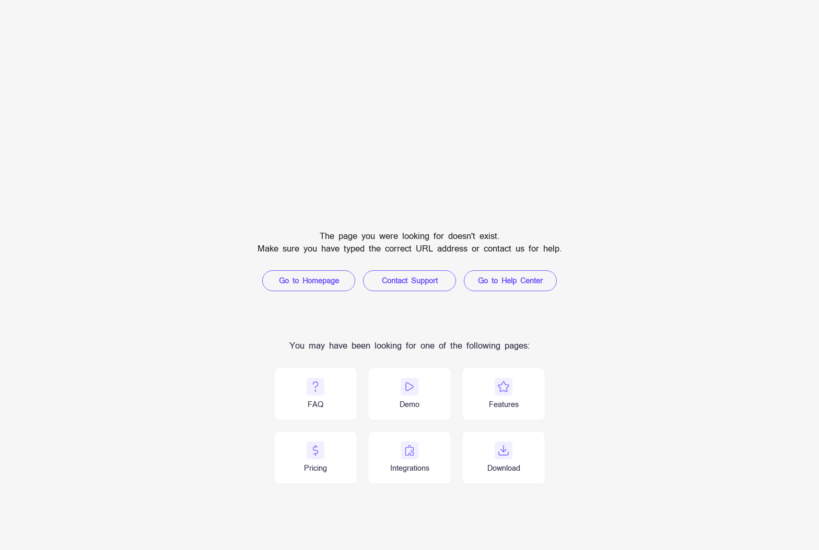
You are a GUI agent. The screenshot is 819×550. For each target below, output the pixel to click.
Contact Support (410, 280)
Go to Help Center (510, 280)
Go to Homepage (309, 280)
